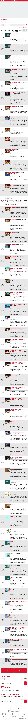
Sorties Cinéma (4, 679)
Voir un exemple (24, 678)
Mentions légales (17, 708)
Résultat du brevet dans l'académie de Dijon (10, 690)
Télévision (3, 678)
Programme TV (6, 19)
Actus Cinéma (4, 681)
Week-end (25, 27)
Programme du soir (5, 699)
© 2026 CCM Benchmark (14, 709)
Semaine (20, 27)
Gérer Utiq (12, 708)
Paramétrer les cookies (6, 708)
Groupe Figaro (23, 708)
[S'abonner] (14, 683)
